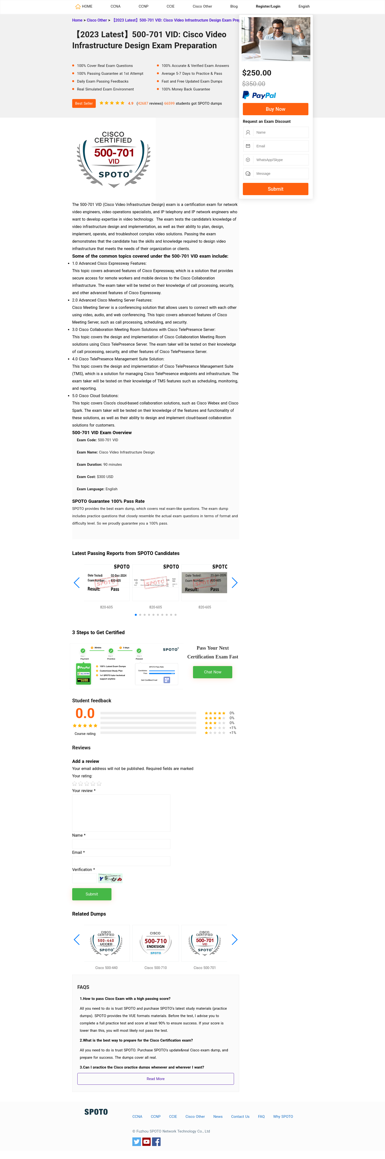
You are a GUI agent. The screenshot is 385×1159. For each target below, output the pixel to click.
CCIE (171, 6)
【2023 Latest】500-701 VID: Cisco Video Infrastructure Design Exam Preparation (181, 20)
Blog (234, 6)
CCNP (144, 6)
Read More (156, 1087)
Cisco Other (202, 6)
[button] (77, 585)
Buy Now (276, 109)
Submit (276, 189)
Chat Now (212, 676)
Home (77, 20)
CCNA (116, 6)
